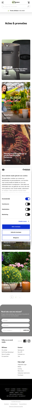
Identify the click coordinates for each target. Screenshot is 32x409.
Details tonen (23, 221)
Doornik (13, 389)
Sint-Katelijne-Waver (12, 396)
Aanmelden (26, 330)
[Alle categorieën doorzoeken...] (14, 6)
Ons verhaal (4, 350)
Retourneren (20, 371)
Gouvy (7, 390)
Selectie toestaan (16, 232)
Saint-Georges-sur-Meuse (16, 394)
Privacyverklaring (23, 404)
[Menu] (3, 2)
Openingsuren (21, 350)
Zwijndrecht (22, 396)
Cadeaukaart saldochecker (24, 373)
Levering (20, 368)
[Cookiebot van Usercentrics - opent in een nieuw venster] (23, 170)
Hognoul (13, 390)
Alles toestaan (16, 226)
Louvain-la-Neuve (21, 390)
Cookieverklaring (13, 404)
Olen (21, 392)
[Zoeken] (28, 6)
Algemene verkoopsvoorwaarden (16, 406)
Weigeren (16, 237)
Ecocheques (20, 375)
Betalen (19, 366)
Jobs (19, 356)
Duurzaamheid (5, 356)
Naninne (11, 392)
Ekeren (18, 389)
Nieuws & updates (6, 354)
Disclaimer (6, 404)
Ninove (17, 392)
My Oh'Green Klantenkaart (8, 352)
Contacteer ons (21, 354)
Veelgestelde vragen (22, 364)
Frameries (24, 389)
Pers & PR (20, 352)
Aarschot (7, 389)
